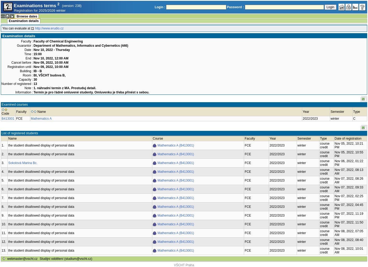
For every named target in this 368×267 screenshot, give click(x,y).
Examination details (24, 21)
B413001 (8, 118)
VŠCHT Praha (184, 265)
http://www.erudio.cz (49, 28)
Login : (160, 7)
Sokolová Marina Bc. (22, 163)
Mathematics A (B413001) (176, 145)
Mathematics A (41, 118)
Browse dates (26, 16)
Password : (235, 7)
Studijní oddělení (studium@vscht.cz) (66, 259)
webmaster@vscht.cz (22, 259)
